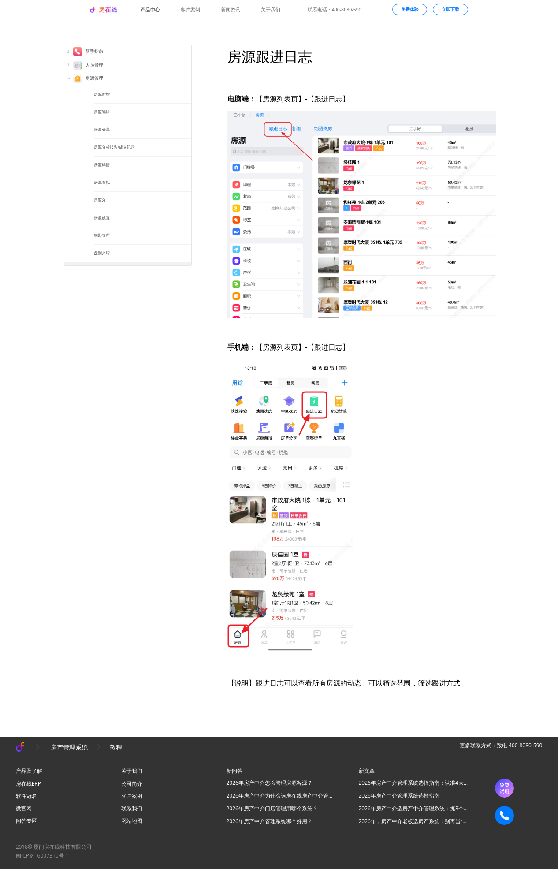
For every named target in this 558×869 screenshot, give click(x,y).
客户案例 (190, 10)
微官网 (24, 808)
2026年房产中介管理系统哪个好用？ (269, 821)
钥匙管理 (102, 235)
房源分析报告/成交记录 (114, 147)
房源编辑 (102, 112)
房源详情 (102, 165)
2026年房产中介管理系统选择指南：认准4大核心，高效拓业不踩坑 (414, 783)
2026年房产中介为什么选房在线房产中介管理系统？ (282, 795)
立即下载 (450, 9)
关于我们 (270, 10)
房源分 (100, 200)
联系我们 (131, 808)
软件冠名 (26, 796)
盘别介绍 (102, 253)
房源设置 (102, 217)
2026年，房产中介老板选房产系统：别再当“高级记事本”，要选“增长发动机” (414, 821)
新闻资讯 (230, 10)
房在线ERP (28, 783)
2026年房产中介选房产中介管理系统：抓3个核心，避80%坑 (414, 808)
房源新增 (102, 94)
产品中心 (150, 10)
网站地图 (131, 820)
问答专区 (26, 820)
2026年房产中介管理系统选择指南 (399, 795)
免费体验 (410, 9)
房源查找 (102, 182)
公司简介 (131, 783)
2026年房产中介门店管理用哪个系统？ (272, 808)
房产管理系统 (69, 747)
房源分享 (102, 129)
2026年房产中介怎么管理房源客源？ (269, 783)
